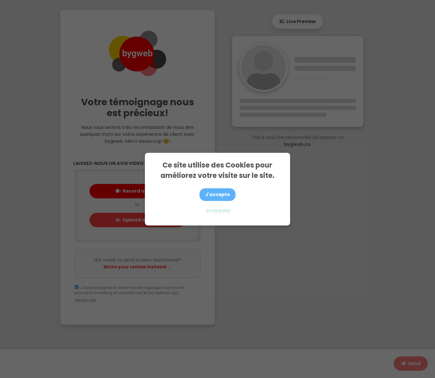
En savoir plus (218, 210)
